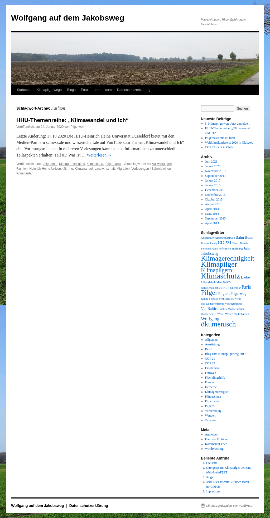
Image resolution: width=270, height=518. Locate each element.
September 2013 (215, 218)
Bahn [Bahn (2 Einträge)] (239, 237)
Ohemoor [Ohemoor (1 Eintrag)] (235, 287)
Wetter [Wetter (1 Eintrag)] (229, 313)
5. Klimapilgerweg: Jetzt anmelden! (227, 123)
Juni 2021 (211, 161)
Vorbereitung (213, 411)
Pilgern (209, 406)
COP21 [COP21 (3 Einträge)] (225, 242)
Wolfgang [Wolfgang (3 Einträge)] (210, 318)
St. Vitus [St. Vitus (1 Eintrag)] (236, 298)
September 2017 (215, 176)
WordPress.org (214, 449)
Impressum (103, 90)
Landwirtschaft (104, 168)
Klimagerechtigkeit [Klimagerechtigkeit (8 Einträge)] (227, 258)
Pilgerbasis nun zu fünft (220, 138)
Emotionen (212, 368)
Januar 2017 (212, 180)
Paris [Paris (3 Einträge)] (246, 287)
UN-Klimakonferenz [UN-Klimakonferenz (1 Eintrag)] (212, 303)
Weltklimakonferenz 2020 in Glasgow (229, 142)
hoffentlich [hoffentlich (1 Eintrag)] (225, 248)
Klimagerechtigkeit (72, 164)
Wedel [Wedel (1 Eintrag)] (220, 313)
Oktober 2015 (214, 199)
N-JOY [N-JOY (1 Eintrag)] (227, 282)
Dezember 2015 (215, 190)
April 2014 (212, 209)
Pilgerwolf (77, 127)
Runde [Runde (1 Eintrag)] (204, 298)
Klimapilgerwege (49, 90)
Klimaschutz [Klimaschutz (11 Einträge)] (220, 276)
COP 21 (210, 358)
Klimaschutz (95, 164)
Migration (123, 168)
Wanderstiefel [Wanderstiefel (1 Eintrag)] (208, 313)
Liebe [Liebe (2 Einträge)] (245, 277)
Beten (209, 349)
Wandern (210, 415)
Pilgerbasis (113, 164)
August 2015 (213, 204)
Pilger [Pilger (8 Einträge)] (209, 292)
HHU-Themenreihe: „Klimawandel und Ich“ (72, 120)
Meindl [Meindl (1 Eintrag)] (212, 282)
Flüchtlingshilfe (215, 377)
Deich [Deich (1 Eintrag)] (235, 243)
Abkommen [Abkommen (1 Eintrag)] (207, 237)
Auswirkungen (162, 164)
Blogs (71, 90)
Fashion (22, 168)
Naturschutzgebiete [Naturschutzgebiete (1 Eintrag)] (212, 287)
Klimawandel (84, 168)
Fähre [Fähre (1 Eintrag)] (214, 248)
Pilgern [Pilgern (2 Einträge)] (224, 293)
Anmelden (211, 434)
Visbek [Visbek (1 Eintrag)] (223, 308)
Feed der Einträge (216, 439)
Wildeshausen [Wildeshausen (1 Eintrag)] (241, 313)
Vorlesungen (140, 168)
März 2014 (212, 214)
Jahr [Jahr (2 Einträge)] (246, 248)
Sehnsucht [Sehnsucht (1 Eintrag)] (224, 298)
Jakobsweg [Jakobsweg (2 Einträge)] (209, 253)
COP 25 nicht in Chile (219, 147)
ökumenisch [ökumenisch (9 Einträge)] (218, 324)
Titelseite (211, 463)
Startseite (24, 90)
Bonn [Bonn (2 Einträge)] (249, 237)
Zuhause (210, 420)
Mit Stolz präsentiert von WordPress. (229, 505)
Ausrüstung (212, 344)
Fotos (85, 90)
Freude (209, 382)
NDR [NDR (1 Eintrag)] (226, 287)
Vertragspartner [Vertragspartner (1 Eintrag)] (233, 303)
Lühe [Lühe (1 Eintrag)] (204, 282)
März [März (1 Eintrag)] (219, 282)
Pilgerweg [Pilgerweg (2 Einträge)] (238, 293)
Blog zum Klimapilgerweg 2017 (225, 354)
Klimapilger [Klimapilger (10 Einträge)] (219, 264)
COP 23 (210, 363)
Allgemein (50, 164)
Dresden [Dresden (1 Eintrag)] (244, 243)
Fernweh (210, 373)
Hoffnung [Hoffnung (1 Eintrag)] (237, 248)
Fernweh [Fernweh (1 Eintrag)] (206, 248)
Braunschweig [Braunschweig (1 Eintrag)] (209, 243)
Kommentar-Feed (216, 444)
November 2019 (215, 171)
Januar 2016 (212, 185)
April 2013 (212, 223)
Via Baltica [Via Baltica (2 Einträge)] (210, 308)
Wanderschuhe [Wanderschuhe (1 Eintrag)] (236, 308)
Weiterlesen (99, 155)
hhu (70, 168)
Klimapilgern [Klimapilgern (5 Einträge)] (216, 270)
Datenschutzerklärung (133, 90)
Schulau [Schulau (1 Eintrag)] (213, 298)
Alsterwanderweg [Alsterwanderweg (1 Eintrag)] (225, 237)
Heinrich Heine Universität (47, 168)
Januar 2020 (212, 166)
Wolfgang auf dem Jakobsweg (67, 17)
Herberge (211, 387)
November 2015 (215, 195)
